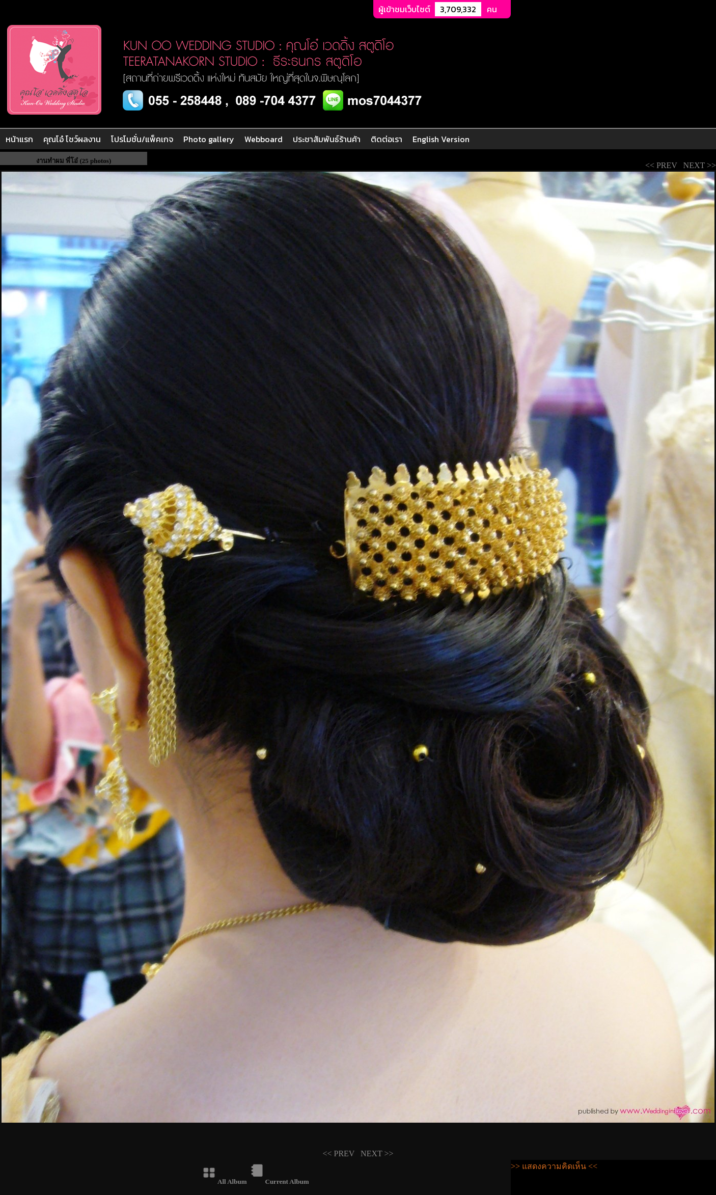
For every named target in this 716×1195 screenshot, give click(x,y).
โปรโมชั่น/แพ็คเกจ (142, 139)
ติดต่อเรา (386, 139)
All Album (231, 1181)
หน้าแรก (19, 139)
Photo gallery (208, 139)
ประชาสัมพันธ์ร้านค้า (327, 139)
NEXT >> (698, 165)
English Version (441, 139)
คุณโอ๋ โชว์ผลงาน (72, 139)
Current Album (287, 1181)
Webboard (263, 139)
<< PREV (663, 165)
